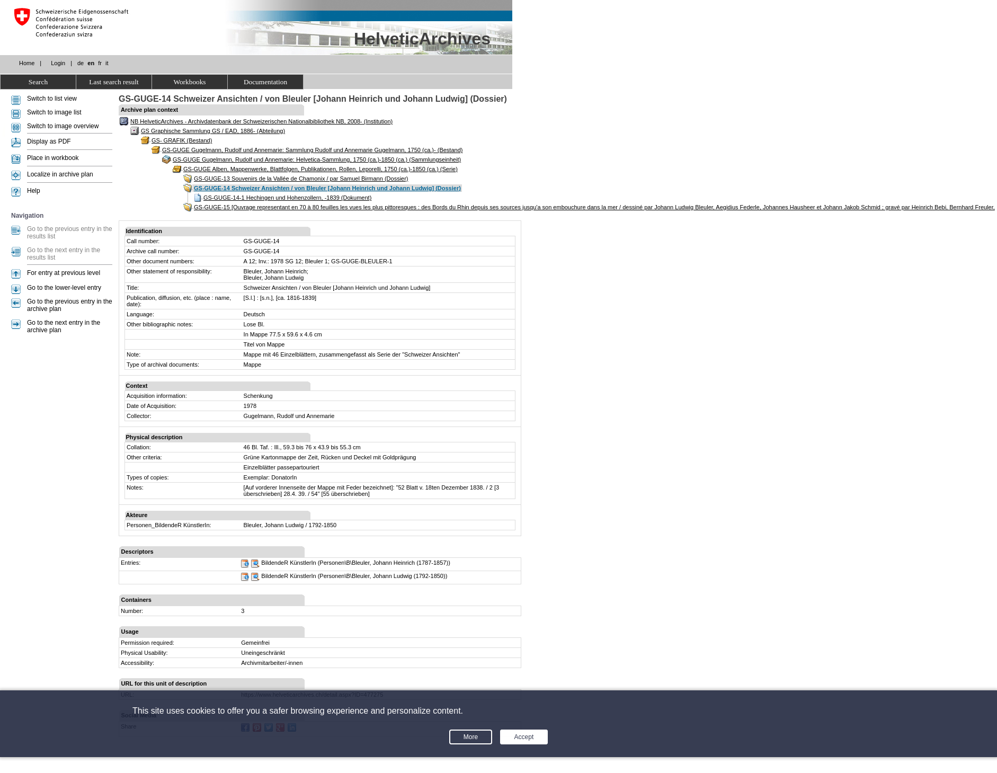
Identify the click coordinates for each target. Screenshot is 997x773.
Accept (524, 737)
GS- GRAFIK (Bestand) (182, 140)
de (80, 63)
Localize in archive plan (60, 174)
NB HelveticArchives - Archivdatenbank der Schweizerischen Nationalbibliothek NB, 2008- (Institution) (261, 121)
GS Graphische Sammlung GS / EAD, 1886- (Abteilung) (213, 131)
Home (26, 63)
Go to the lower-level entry (64, 287)
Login (58, 63)
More (471, 737)
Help (33, 190)
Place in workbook (52, 158)
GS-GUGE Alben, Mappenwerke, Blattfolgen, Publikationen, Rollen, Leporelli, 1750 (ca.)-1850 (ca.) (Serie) (320, 169)
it (107, 63)
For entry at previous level (63, 273)
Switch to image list (54, 112)
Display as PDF (49, 141)
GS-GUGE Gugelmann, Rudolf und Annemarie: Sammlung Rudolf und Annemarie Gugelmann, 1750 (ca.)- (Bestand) (312, 150)
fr (100, 63)
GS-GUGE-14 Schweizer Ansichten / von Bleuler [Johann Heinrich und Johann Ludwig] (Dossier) (327, 188)
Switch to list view (52, 98)
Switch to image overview (63, 126)
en (90, 63)
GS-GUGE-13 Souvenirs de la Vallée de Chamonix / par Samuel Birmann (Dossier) (301, 178)
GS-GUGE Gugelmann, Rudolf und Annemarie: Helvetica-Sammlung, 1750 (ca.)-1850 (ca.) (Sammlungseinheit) (317, 159)
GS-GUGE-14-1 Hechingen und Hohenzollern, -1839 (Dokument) (287, 197)
